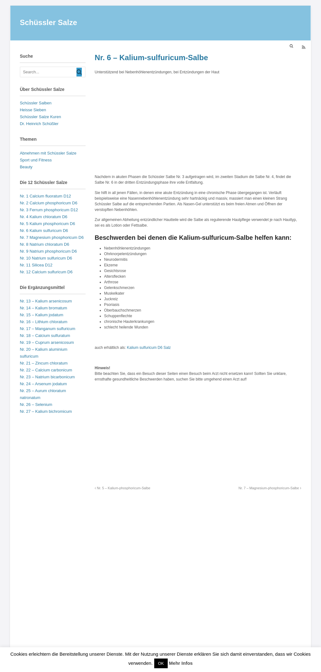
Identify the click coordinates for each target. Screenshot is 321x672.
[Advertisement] (198, 124)
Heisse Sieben (33, 110)
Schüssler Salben (35, 104)
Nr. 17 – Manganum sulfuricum (47, 329)
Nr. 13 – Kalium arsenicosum (46, 302)
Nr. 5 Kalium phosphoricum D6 (47, 224)
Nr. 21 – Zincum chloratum (43, 364)
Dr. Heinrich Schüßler (39, 124)
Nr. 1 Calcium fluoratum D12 (45, 197)
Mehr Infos (181, 663)
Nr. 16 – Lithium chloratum (43, 322)
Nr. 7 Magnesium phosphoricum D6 (52, 238)
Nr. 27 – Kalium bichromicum (46, 412)
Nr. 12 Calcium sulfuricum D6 (46, 272)
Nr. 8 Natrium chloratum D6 (44, 245)
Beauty (26, 167)
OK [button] (161, 663)
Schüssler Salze (48, 23)
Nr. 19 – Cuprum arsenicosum (47, 343)
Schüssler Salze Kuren (40, 117)
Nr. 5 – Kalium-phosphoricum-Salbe (122, 489)
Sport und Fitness (36, 161)
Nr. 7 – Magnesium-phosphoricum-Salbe (270, 489)
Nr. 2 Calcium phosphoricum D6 (48, 204)
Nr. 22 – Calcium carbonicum (46, 371)
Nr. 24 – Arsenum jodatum (43, 384)
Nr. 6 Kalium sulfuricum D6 (44, 231)
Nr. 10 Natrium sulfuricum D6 (46, 259)
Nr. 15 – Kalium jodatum (41, 315)
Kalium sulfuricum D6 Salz (149, 348)
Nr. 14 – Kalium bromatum (43, 309)
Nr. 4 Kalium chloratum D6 (43, 217)
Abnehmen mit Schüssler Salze (48, 154)
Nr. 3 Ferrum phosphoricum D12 (49, 210)
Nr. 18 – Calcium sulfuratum (45, 336)
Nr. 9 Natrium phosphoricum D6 (48, 252)
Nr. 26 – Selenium (36, 405)
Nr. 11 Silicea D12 (36, 266)
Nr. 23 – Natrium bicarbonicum (47, 377)
